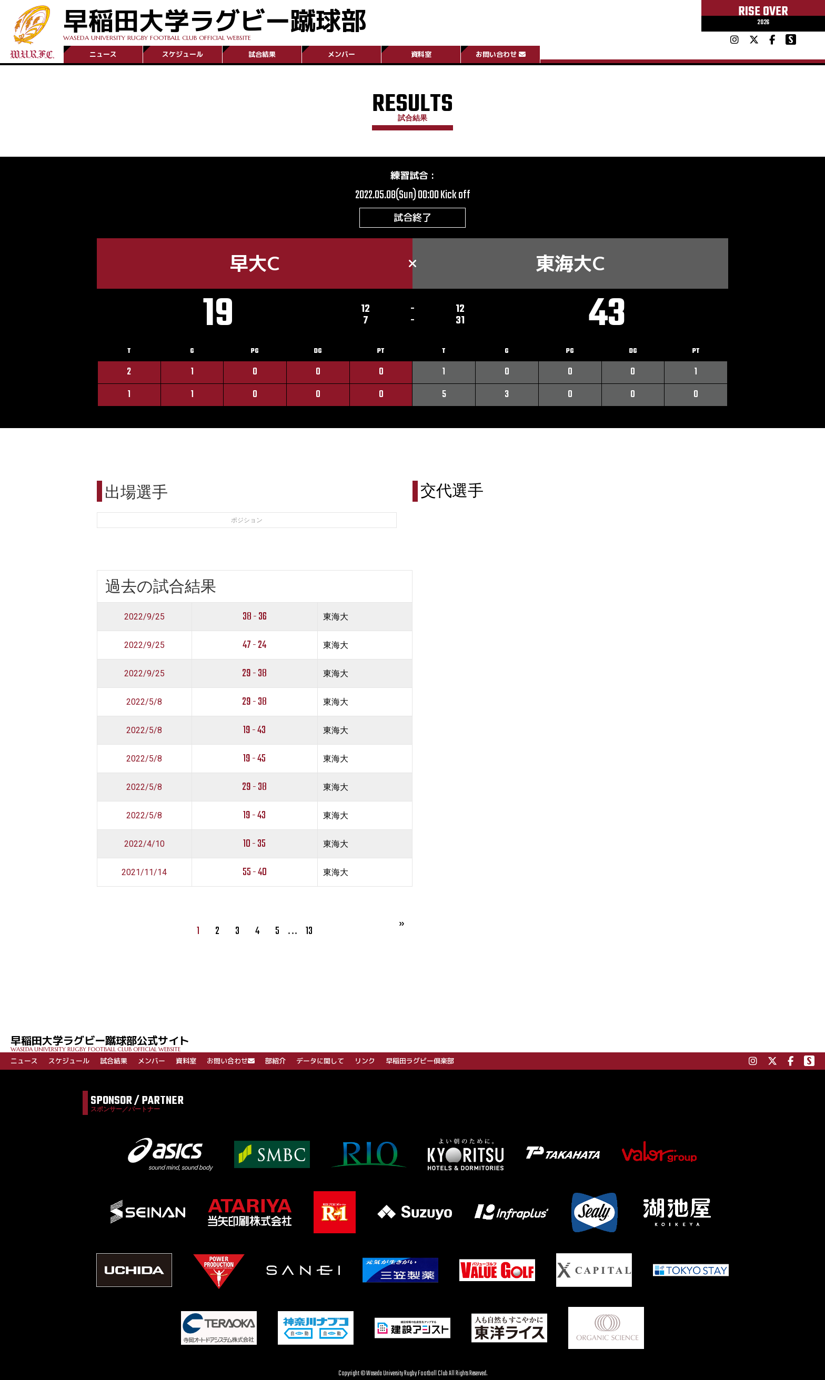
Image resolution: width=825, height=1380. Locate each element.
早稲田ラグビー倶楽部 (420, 1061)
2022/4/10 (144, 844)
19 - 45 (254, 758)
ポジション (247, 520)
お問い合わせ (501, 54)
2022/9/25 (144, 617)
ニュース (103, 54)
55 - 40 (255, 872)
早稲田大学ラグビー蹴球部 (214, 22)
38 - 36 (255, 616)
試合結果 (262, 54)
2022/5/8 (144, 702)
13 (309, 931)
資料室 (421, 54)
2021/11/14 (144, 872)
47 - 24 (254, 645)
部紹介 (275, 1061)
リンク (365, 1061)
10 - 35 (254, 844)
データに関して (320, 1061)
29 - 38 (254, 673)
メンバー (341, 54)
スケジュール (182, 54)
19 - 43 (254, 730)
